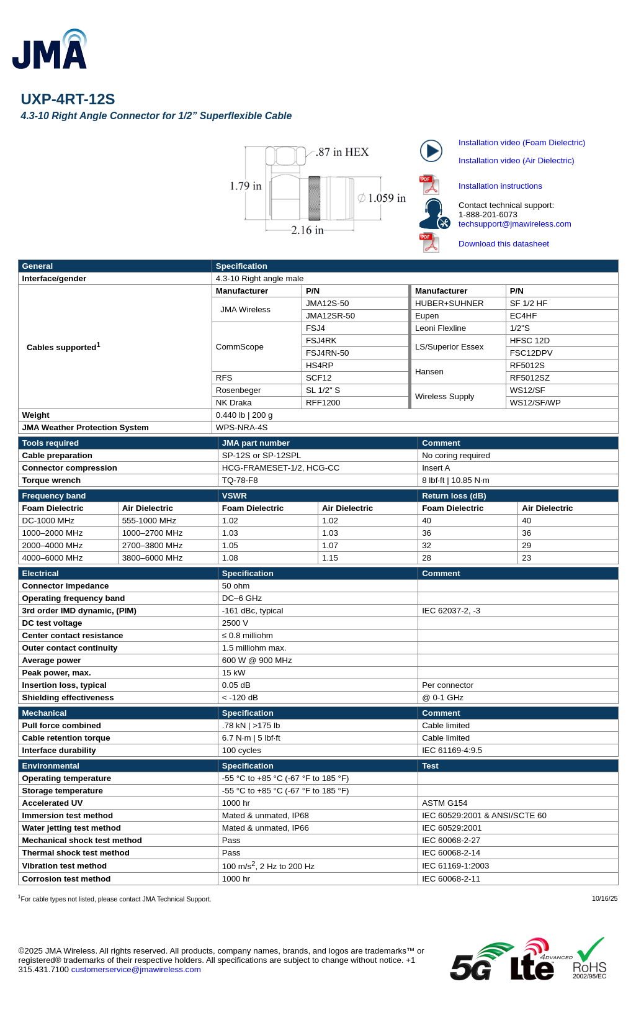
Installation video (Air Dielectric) (517, 160)
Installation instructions (500, 186)
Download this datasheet (504, 243)
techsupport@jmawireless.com (515, 223)
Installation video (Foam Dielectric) (522, 142)
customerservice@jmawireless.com (136, 969)
